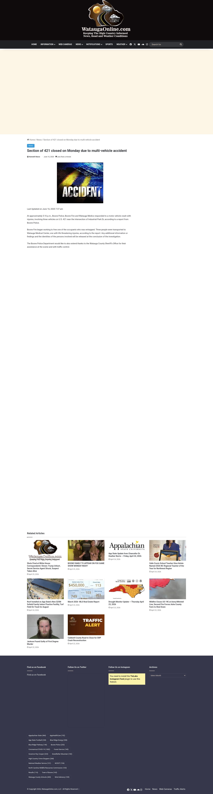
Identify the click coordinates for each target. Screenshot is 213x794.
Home (34, 44)
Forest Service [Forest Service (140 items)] (61, 749)
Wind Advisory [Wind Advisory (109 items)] (62, 777)
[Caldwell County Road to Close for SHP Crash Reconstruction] (86, 624)
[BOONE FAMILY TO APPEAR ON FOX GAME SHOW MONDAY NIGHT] (86, 550)
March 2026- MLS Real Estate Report (83, 602)
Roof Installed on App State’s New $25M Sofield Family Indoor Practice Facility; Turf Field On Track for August (45, 604)
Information (47, 44)
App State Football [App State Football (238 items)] (37, 740)
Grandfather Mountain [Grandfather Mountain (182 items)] (62, 754)
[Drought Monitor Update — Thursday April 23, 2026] (127, 589)
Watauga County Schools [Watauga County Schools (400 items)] (40, 777)
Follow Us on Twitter (77, 667)
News (78, 44)
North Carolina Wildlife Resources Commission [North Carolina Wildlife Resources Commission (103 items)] (48, 768)
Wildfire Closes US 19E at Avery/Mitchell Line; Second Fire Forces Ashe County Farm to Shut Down (166, 604)
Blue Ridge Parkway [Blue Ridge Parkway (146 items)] (38, 745)
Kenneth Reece (34, 157)
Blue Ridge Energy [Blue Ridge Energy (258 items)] (58, 740)
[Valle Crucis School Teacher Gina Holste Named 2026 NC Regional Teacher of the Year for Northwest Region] (167, 550)
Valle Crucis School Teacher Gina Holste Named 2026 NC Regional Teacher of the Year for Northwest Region (166, 566)
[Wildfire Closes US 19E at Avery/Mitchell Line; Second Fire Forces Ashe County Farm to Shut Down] (167, 589)
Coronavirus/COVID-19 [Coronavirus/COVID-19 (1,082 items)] (39, 749)
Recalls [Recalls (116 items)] (33, 772)
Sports (109, 44)
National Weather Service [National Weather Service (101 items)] (40, 763)
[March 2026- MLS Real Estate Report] (86, 589)
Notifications (93, 44)
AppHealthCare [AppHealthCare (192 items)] (57, 735)
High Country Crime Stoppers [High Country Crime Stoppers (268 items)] (41, 759)
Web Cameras (65, 44)
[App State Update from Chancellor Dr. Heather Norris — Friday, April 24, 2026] (127, 545)
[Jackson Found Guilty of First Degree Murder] (45, 626)
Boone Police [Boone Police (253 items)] (58, 745)
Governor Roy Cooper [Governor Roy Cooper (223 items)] (38, 754)
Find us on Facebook (36, 675)
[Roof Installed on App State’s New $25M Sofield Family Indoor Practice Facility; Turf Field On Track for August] (45, 589)
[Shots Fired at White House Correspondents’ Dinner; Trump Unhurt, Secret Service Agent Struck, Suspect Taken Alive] (45, 550)
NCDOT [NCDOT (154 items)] (60, 763)
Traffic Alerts (179, 789)
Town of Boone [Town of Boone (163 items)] (49, 772)
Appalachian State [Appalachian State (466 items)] (37, 735)
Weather (121, 44)
